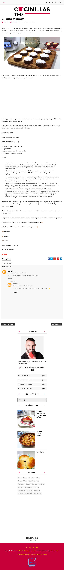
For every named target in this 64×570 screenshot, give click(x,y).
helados (29, 490)
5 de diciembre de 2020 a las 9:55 (17, 273)
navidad (37, 490)
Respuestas (12, 281)
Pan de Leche (40, 452)
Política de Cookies (35, 554)
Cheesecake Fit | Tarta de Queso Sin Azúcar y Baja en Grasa (41, 414)
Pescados (21, 484)
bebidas (41, 484)
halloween (21, 490)
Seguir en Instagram (32, 388)
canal (11, 222)
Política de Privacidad (23, 554)
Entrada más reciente (8, 324)
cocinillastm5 (16, 284)
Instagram (7, 236)
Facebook (7, 231)
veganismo (37, 493)
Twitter (6, 240)
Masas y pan (20, 22)
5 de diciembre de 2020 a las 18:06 (23, 286)
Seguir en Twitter (32, 375)
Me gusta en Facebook (32, 380)
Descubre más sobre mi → (25, 363)
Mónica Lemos (55, 551)
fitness (36, 487)
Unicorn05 (10, 271)
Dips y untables (34, 478)
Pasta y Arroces (33, 481)
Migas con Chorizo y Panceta (39, 434)
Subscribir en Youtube (32, 384)
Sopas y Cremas (31, 484)
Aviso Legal (44, 554)
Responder (10, 278)
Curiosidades (22, 478)
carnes (20, 487)
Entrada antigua (56, 324)
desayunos (28, 487)
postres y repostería (29, 22)
